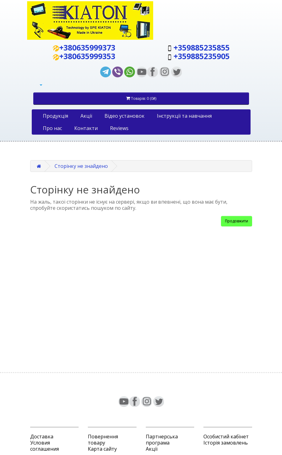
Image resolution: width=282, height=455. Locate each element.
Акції (86, 115)
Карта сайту (102, 448)
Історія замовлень (225, 442)
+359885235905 (202, 56)
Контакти (86, 128)
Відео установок (124, 115)
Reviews (119, 128)
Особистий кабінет (226, 436)
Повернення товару (103, 439)
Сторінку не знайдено (81, 166)
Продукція (55, 115)
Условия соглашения (44, 445)
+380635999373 (87, 47)
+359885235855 (202, 47)
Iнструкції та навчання (184, 115)
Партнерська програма (162, 439)
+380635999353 (87, 56)
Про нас (52, 128)
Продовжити (236, 221)
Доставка (41, 436)
